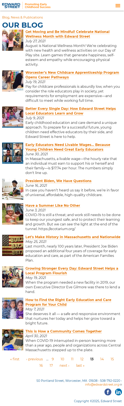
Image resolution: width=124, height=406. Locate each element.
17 (51, 366)
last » (80, 366)
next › (64, 366)
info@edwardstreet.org (103, 384)
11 (72, 359)
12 (82, 359)
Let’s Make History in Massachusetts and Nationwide (72, 237)
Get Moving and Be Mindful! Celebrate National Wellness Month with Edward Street (67, 34)
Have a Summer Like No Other (52, 206)
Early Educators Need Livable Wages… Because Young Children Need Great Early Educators (67, 147)
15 (112, 359)
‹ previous (34, 359)
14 (102, 359)
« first (15, 359)
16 (41, 366)
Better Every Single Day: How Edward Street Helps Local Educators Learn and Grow (70, 111)
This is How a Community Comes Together (63, 331)
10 (62, 359)
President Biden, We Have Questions (58, 181)
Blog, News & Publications (22, 17)
